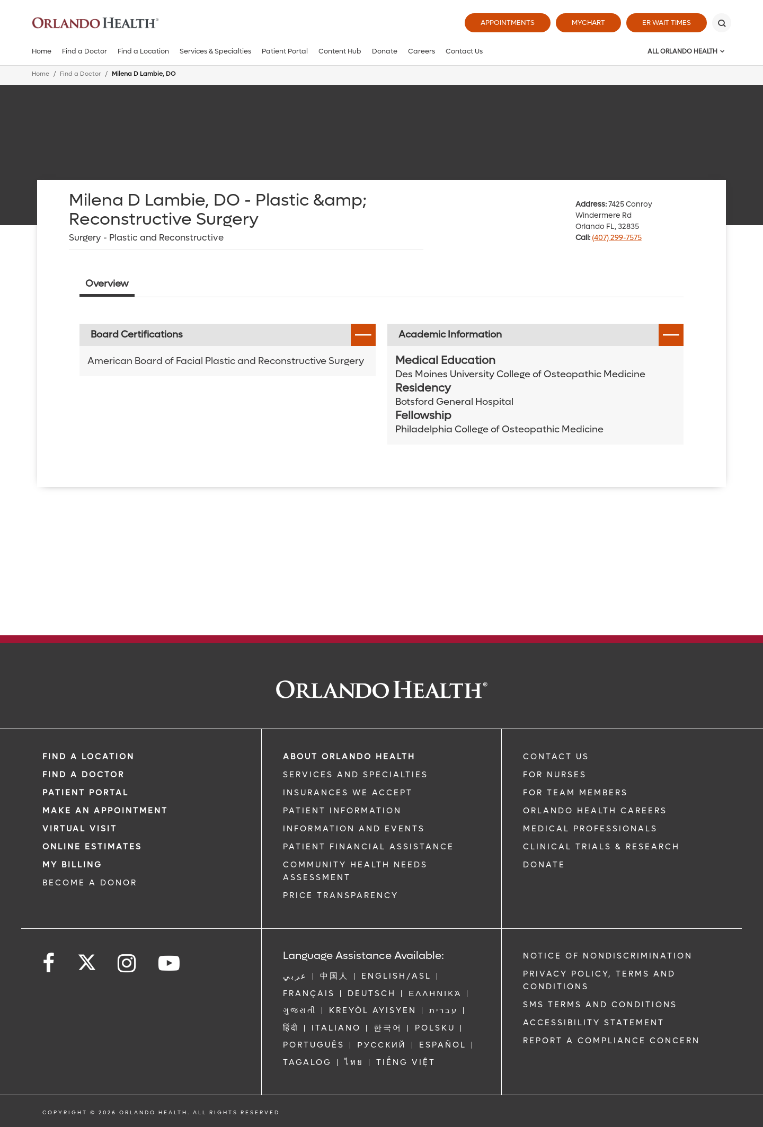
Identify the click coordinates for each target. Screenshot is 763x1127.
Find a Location (143, 51)
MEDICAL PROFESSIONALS (590, 828)
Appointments (508, 22)
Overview (107, 284)
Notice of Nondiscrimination (608, 956)
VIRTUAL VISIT (79, 828)
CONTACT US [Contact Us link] (556, 756)
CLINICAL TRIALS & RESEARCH (601, 846)
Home (41, 51)
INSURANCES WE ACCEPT (348, 792)
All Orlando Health (682, 51)
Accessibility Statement (593, 1022)
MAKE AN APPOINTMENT (105, 810)
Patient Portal (285, 51)
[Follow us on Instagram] (127, 963)
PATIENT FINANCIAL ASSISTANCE (368, 846)
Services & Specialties (215, 51)
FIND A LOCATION (88, 756)
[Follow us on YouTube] (169, 963)
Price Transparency (340, 895)
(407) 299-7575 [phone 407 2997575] (617, 238)
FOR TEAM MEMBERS (575, 792)
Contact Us (464, 51)
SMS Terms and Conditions (600, 1004)
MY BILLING (72, 864)
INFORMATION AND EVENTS (354, 828)
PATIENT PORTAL (85, 792)
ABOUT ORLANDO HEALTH (349, 756)
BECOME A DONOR (89, 882)
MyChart (588, 22)
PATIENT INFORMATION (342, 810)
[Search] (721, 22)
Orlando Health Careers (595, 810)
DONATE (544, 864)
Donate (384, 51)
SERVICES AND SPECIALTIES (355, 774)
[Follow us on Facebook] (49, 963)
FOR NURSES (555, 774)
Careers (421, 51)
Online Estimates (92, 846)
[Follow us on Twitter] (86, 959)
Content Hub (339, 51)
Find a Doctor (84, 51)
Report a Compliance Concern (611, 1040)
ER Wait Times (666, 22)
